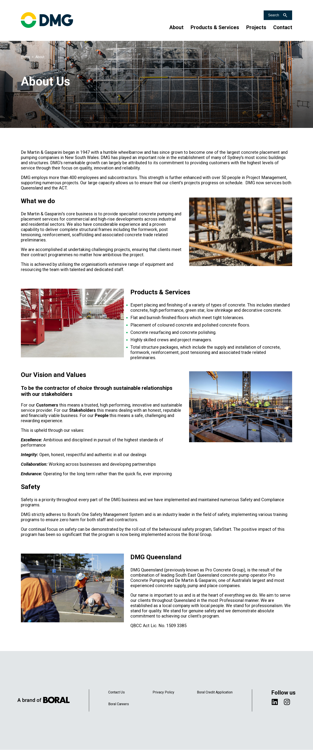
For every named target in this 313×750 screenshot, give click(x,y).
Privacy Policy (163, 692)
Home (25, 57)
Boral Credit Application (215, 692)
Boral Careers (118, 704)
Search (273, 15)
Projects (256, 27)
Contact (282, 27)
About (176, 27)
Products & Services (214, 27)
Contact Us (116, 692)
